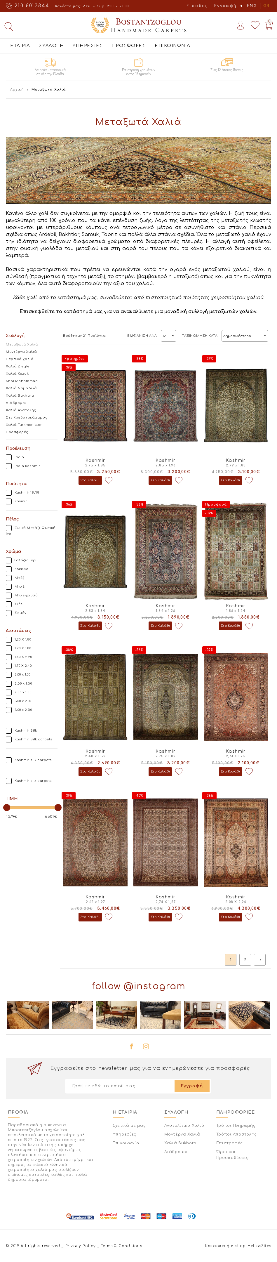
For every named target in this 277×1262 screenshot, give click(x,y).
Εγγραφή (225, 6)
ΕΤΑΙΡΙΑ (20, 45)
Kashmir (95, 460)
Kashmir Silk (26, 730)
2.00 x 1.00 (22, 675)
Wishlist (255, 25)
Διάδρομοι (16, 403)
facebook (131, 1046)
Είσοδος (197, 6)
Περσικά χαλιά (20, 359)
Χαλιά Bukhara (20, 395)
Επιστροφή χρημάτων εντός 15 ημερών (138, 72)
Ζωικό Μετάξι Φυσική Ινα (30, 531)
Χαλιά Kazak (17, 374)
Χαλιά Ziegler (18, 366)
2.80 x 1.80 (23, 692)
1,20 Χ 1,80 (23, 639)
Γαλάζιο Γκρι (26, 560)
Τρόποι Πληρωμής (236, 1126)
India (19, 457)
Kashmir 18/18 (27, 492)
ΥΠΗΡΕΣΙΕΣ (88, 45)
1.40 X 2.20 (23, 657)
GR (266, 6)
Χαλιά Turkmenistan (24, 425)
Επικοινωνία (126, 1143)
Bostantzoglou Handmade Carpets (138, 25)
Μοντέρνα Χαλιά (21, 352)
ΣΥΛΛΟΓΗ (51, 45)
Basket (268, 24)
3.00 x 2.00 (23, 701)
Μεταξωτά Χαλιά (22, 344)
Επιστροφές (229, 1143)
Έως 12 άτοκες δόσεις (226, 70)
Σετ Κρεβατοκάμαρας (27, 417)
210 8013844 (32, 5)
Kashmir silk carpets (33, 760)
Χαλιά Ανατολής (21, 410)
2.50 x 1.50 (23, 683)
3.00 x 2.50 (23, 710)
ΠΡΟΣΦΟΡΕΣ (129, 45)
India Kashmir (27, 466)
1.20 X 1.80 (23, 648)
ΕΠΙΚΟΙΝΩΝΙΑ (173, 45)
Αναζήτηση (9, 26)
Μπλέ (20, 587)
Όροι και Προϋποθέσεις (232, 1155)
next (260, 960)
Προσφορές (17, 432)
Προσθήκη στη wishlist (108, 480)
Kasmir (21, 501)
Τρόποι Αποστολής (236, 1134)
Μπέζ (19, 578)
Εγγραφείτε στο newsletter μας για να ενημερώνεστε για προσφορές (150, 1068)
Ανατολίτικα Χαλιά (184, 1126)
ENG (252, 6)
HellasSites (259, 1246)
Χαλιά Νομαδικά (21, 388)
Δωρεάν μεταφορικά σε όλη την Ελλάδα (50, 72)
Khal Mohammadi (22, 381)
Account (240, 25)
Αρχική (17, 89)
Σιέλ (18, 604)
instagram (146, 1046)
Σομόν (21, 613)
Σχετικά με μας (129, 1126)
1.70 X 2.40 (23, 666)
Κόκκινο (22, 569)
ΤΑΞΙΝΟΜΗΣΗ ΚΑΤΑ (199, 336)
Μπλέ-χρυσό (26, 595)
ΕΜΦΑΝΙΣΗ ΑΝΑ (142, 336)
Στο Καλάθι (90, 480)
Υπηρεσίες (124, 1134)
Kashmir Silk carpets (33, 739)
